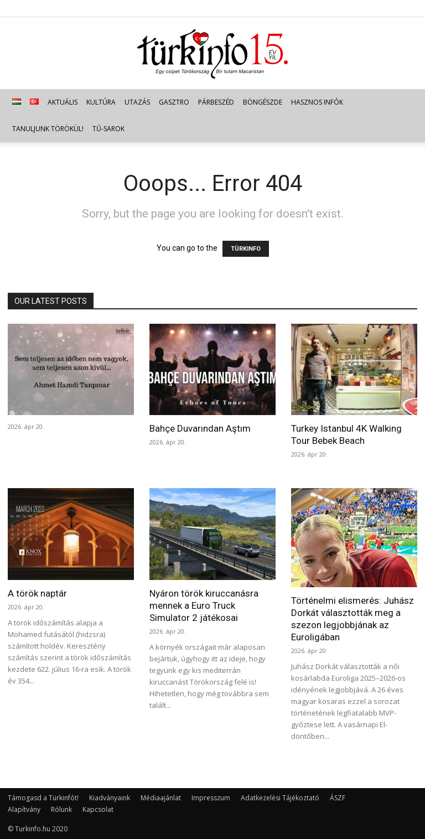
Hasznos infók (317, 102)
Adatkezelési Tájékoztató (280, 797)
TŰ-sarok (108, 128)
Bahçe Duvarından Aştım (200, 428)
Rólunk (61, 809)
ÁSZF (337, 797)
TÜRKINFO (246, 248)
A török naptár (37, 593)
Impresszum (210, 797)
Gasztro (174, 102)
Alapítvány (24, 809)
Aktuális (62, 102)
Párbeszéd (216, 102)
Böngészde (262, 102)
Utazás (137, 102)
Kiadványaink (109, 797)
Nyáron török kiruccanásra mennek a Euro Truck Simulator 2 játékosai (203, 605)
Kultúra (101, 102)
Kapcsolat (97, 809)
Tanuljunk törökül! (48, 128)
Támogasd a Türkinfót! (43, 797)
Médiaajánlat (161, 797)
